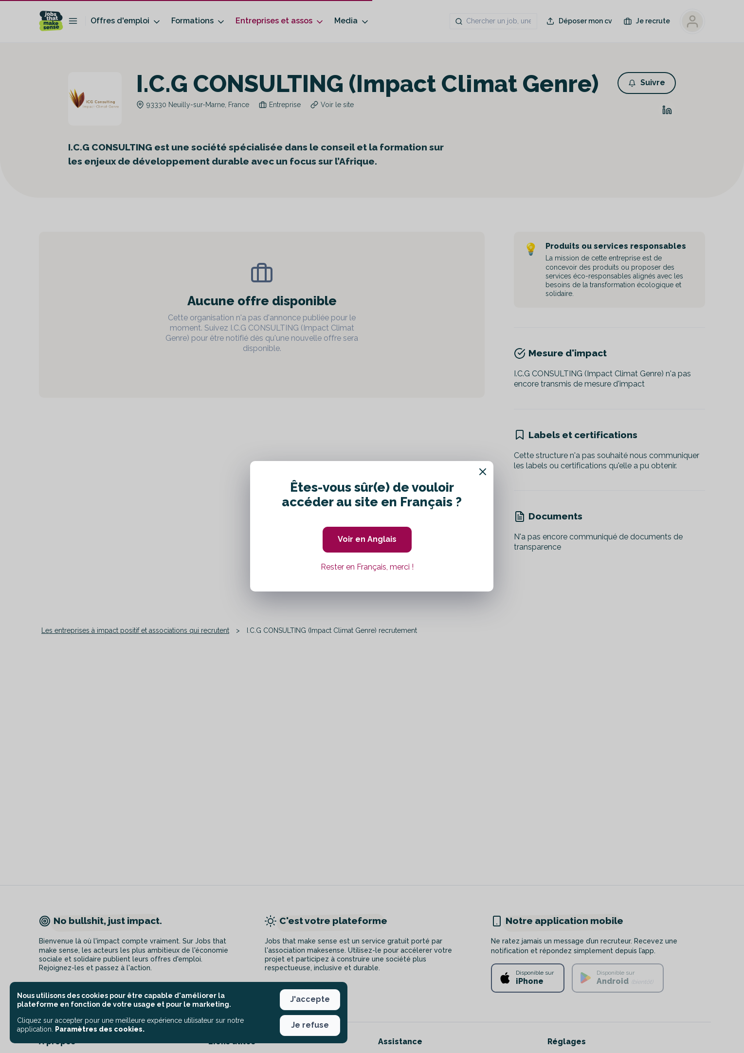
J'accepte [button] (310, 999)
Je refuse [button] (310, 1025)
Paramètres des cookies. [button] (100, 1029)
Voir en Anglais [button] (367, 539)
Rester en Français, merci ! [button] (367, 567)
